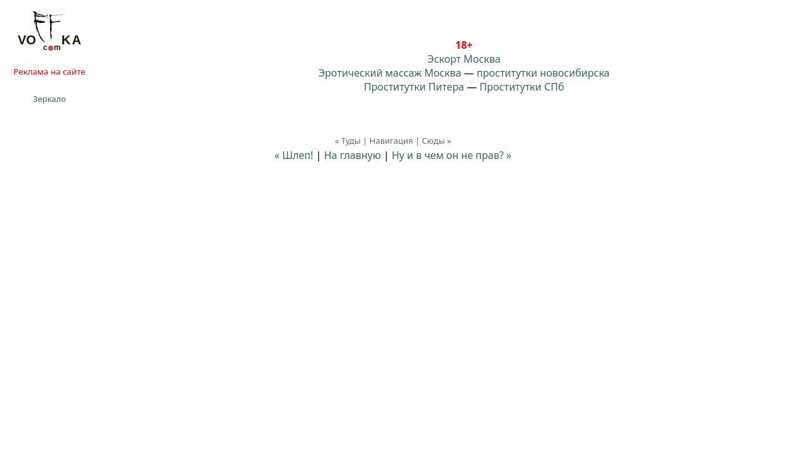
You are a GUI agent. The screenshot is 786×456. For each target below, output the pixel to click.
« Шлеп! (293, 155)
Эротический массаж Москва (389, 73)
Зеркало (49, 98)
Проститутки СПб (522, 87)
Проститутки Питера (414, 87)
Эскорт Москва (463, 59)
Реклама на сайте (49, 71)
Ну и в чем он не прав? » (452, 155)
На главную (352, 155)
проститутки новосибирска (543, 73)
